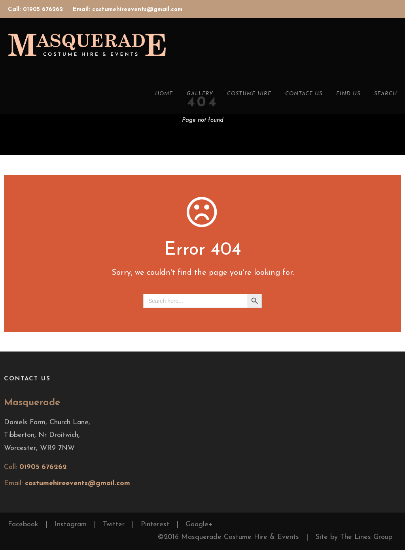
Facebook (23, 524)
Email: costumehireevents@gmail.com (127, 10)
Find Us (348, 93)
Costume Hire (249, 93)
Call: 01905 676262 (36, 10)
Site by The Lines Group (353, 537)
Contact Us (303, 93)
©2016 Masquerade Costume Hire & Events (228, 537)
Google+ (199, 524)
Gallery (200, 93)
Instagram (71, 524)
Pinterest (155, 524)
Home (164, 93)
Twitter (114, 524)
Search (385, 93)
